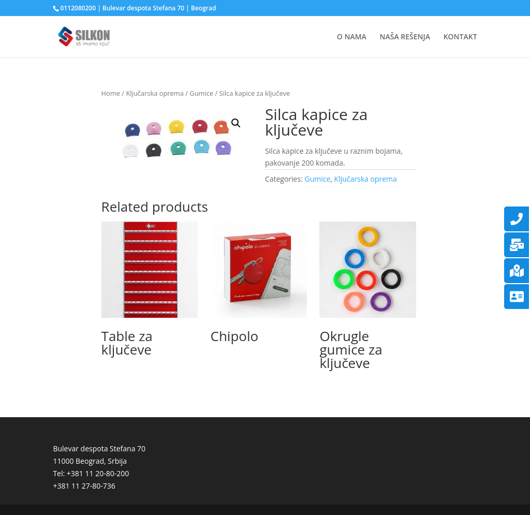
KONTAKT (460, 37)
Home (110, 93)
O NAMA (351, 37)
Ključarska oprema (154, 93)
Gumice (201, 93)
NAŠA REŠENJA (405, 37)
